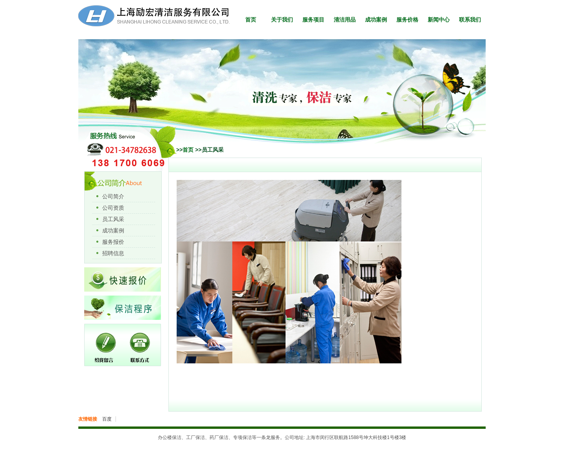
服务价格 (407, 19)
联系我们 (470, 19)
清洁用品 (345, 19)
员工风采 (113, 219)
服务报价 (113, 242)
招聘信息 (113, 253)
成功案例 (376, 19)
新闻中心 (439, 19)
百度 (107, 419)
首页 (250, 19)
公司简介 (113, 196)
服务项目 (313, 19)
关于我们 (282, 19)
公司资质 (113, 208)
